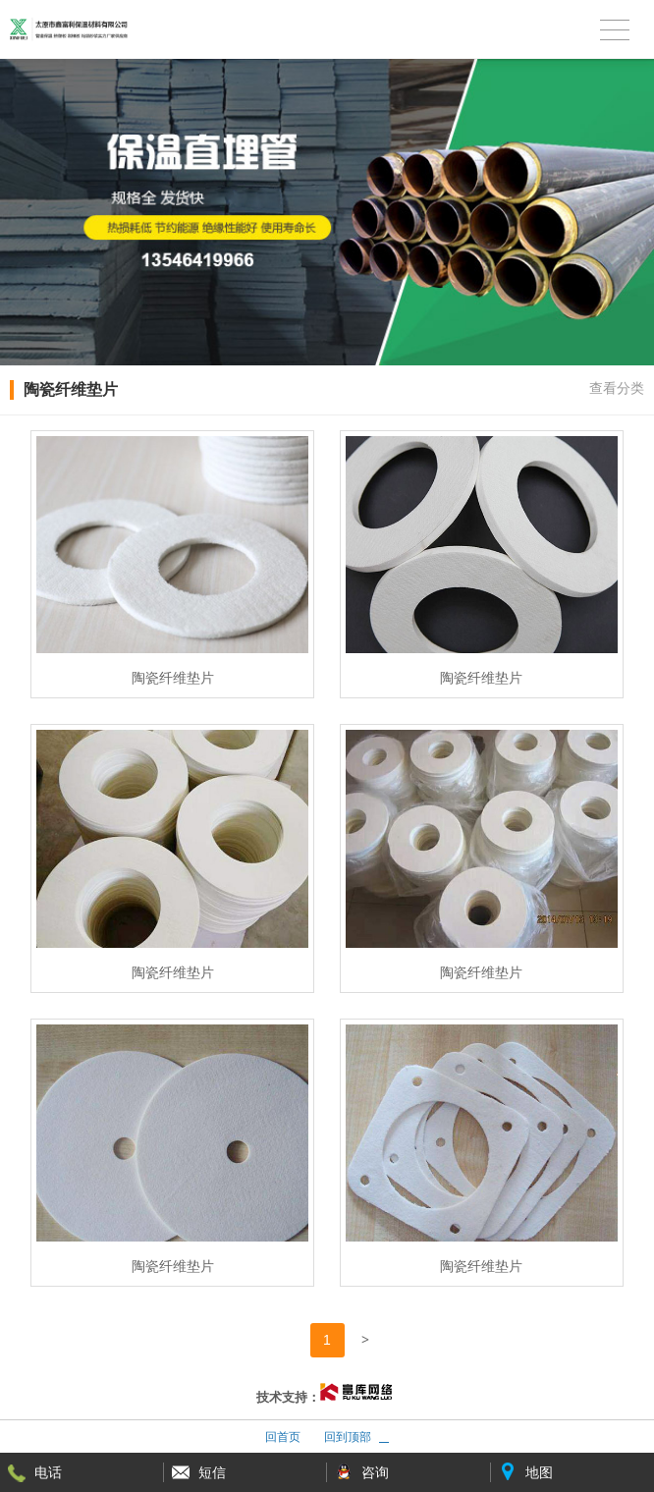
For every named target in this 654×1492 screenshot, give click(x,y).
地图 (539, 1472)
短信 (212, 1472)
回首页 (282, 1437)
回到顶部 (347, 1437)
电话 (48, 1472)
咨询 (375, 1472)
